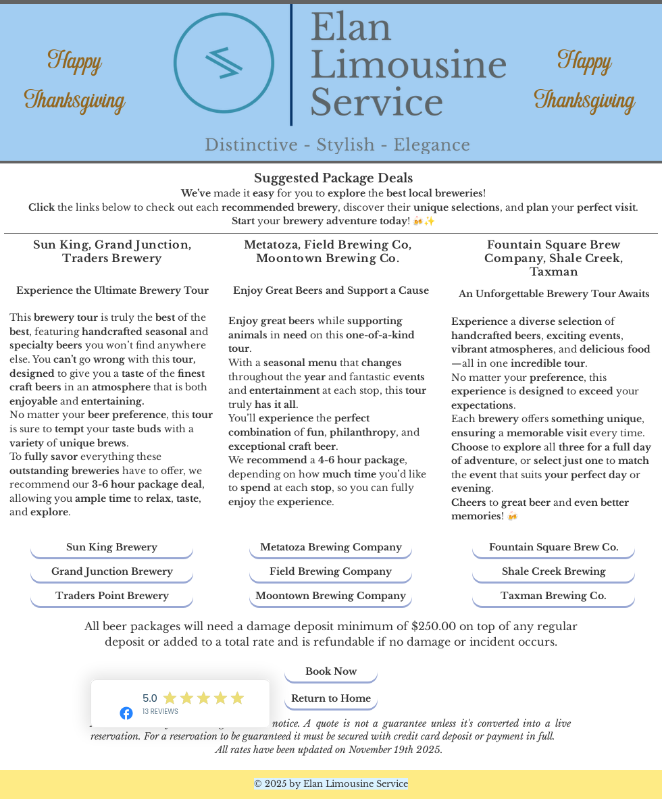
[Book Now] (331, 671)
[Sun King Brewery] (111, 547)
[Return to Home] (331, 698)
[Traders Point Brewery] (111, 596)
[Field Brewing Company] (330, 572)
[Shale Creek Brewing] (553, 572)
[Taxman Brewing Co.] (553, 596)
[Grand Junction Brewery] (111, 572)
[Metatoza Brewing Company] (330, 547)
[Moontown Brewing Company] (330, 596)
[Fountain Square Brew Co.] (553, 547)
